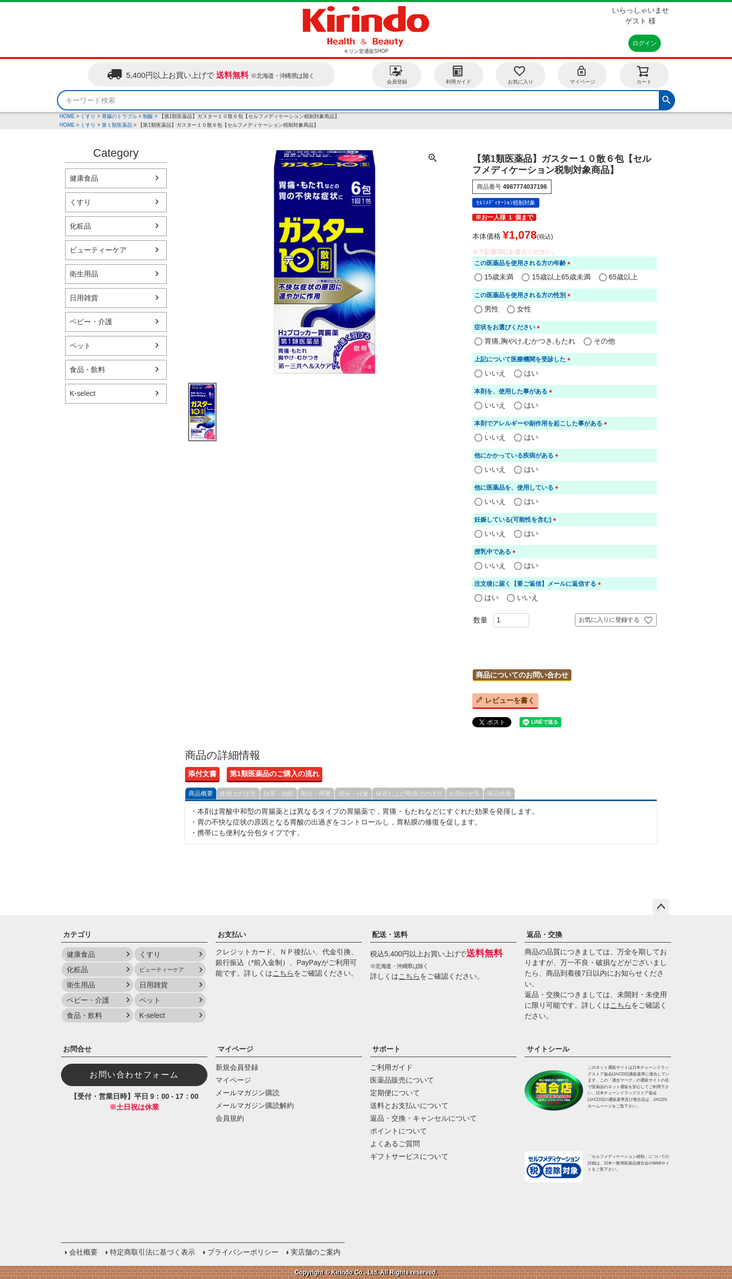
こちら (283, 973)
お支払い (232, 934)
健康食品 (84, 178)
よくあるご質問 (395, 1144)
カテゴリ (77, 934)
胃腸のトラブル (119, 116)
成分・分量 (353, 793)
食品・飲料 (87, 369)
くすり (88, 116)
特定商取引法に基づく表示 (152, 1252)
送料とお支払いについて (409, 1105)
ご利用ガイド (391, 1067)
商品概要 (201, 793)
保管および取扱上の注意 (409, 793)
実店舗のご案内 (316, 1252)
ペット (80, 346)
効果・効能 (278, 793)
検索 (666, 98)
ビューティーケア (98, 250)
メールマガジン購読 (248, 1093)
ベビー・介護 (91, 322)
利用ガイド (458, 74)
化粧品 (80, 226)
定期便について (395, 1093)
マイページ (582, 74)
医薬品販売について (402, 1080)
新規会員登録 (237, 1067)
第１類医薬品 (117, 125)
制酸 (148, 116)
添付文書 (202, 774)
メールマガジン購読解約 (255, 1105)
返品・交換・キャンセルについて (423, 1118)
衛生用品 (84, 274)
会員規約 (230, 1118)
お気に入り (520, 74)
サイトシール (548, 1049)
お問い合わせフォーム (134, 1074)
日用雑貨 (84, 298)
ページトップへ (661, 907)
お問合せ (77, 1049)
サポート (386, 1049)
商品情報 (499, 793)
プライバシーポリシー (243, 1252)
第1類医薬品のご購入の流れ (274, 774)
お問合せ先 (464, 793)
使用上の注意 (238, 793)
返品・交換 (544, 934)
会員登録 (397, 74)
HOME (67, 116)
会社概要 (83, 1252)
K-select (83, 393)
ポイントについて (398, 1131)
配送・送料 (390, 934)
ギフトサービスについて (409, 1156)
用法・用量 (315, 793)
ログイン (644, 43)
